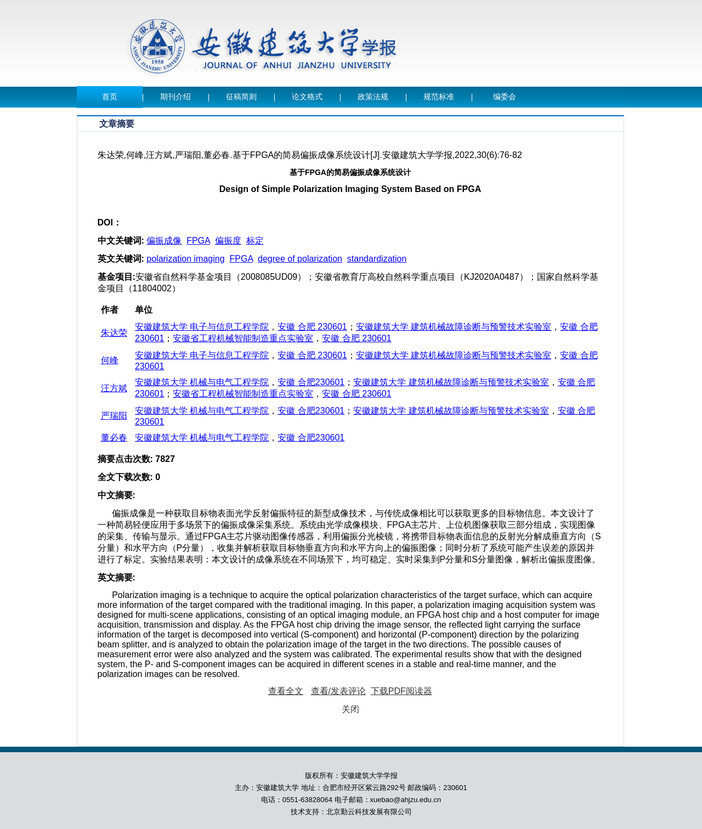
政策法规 (373, 97)
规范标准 (438, 97)
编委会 (504, 97)
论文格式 (307, 97)
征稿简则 (241, 97)
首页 (109, 97)
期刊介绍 (175, 97)
